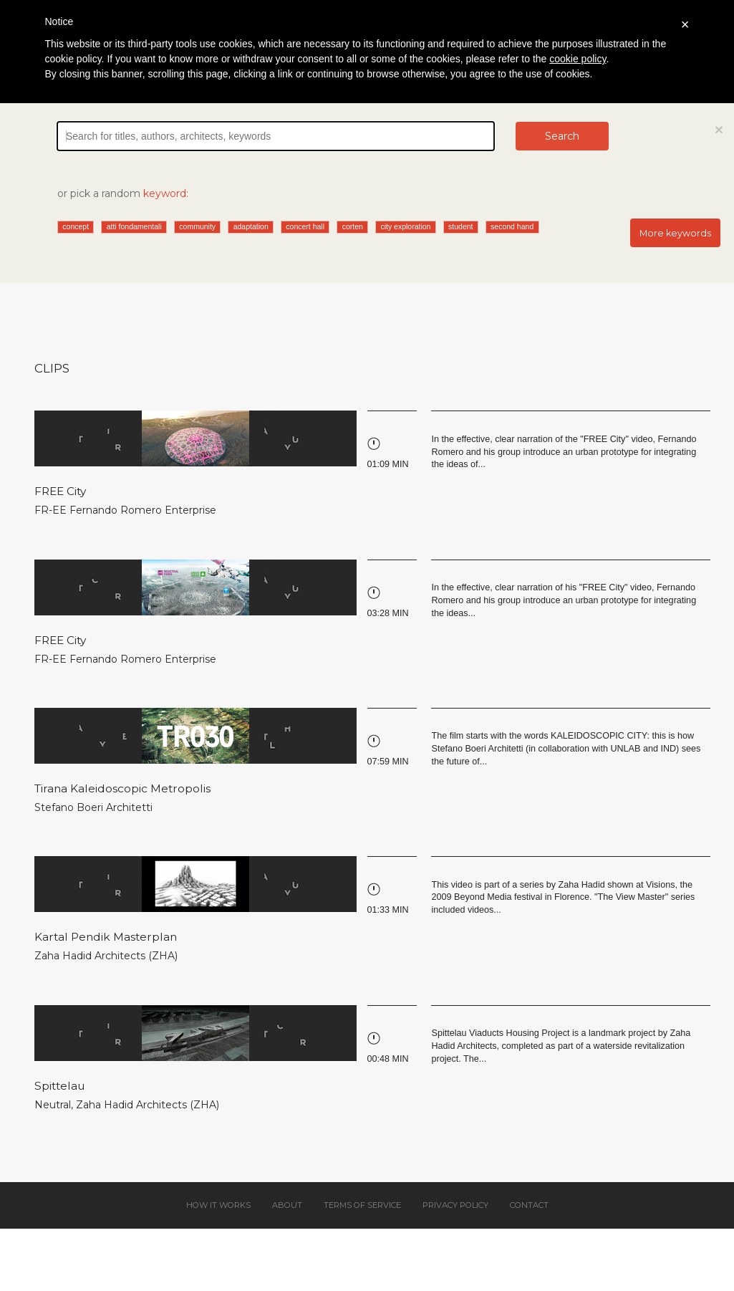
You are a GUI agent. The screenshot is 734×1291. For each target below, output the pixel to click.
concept (75, 226)
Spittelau (59, 1086)
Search (562, 136)
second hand (512, 226)
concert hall (305, 226)
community (197, 226)
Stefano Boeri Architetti (93, 807)
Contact (529, 1205)
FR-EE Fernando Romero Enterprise (125, 510)
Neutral (52, 1104)
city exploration (405, 226)
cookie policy (577, 58)
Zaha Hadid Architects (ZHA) (106, 955)
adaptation (251, 226)
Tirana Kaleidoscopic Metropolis (122, 788)
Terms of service (362, 1205)
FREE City (60, 491)
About (287, 1205)
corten (352, 226)
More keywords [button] (675, 233)
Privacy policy (455, 1205)
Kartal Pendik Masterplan (105, 937)
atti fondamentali (134, 226)
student (460, 226)
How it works (218, 1205)
